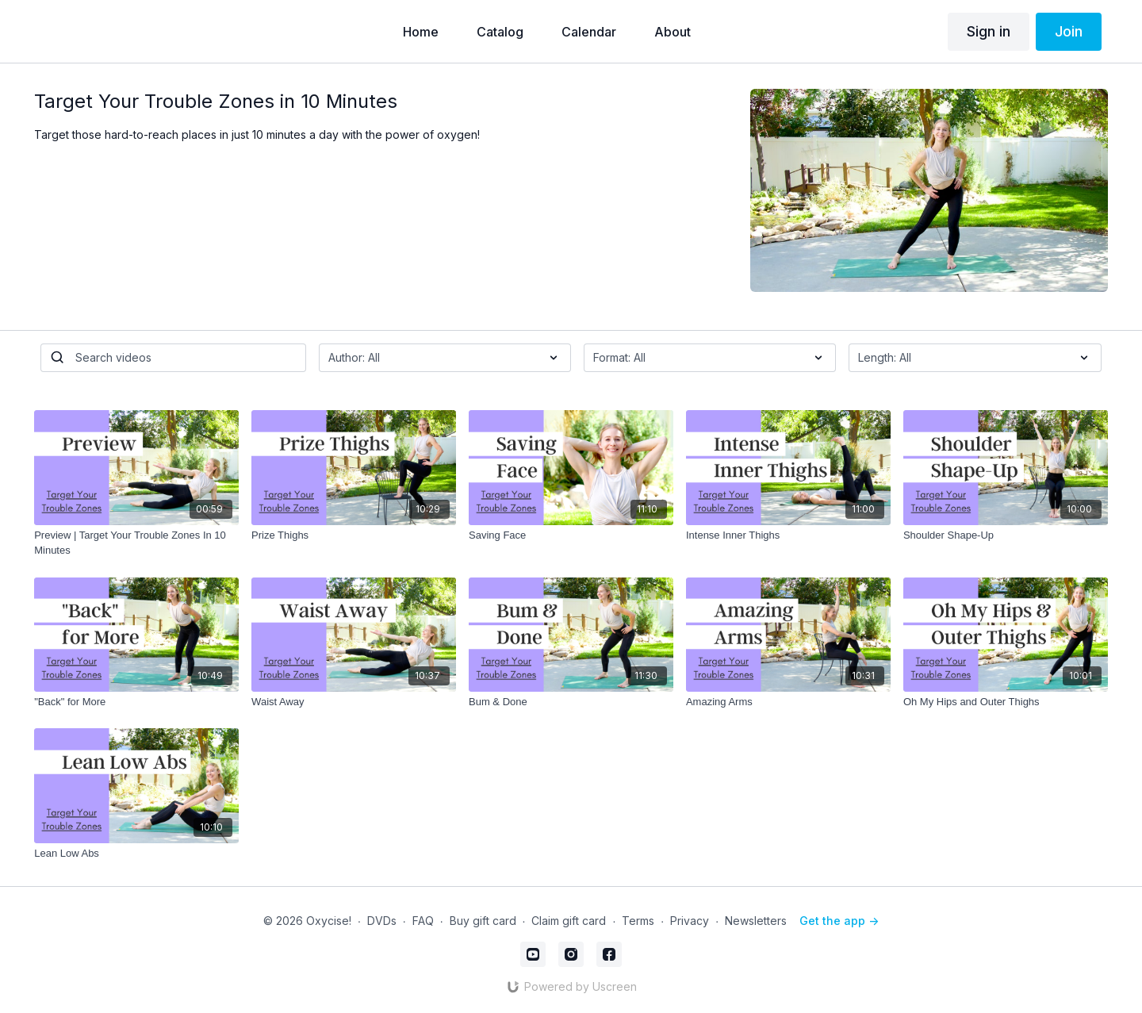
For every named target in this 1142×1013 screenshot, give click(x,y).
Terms (638, 920)
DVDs (382, 920)
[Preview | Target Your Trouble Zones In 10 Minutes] (136, 543)
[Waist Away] (353, 702)
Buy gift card (483, 920)
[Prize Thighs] (353, 535)
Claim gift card (568, 920)
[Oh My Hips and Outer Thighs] (1005, 702)
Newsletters (756, 920)
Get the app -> (839, 920)
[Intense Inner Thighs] (788, 535)
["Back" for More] (136, 702)
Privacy (689, 920)
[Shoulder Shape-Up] (1005, 535)
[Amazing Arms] (788, 702)
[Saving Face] (571, 535)
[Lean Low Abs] (136, 853)
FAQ (423, 920)
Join (1069, 31)
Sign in (988, 31)
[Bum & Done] (571, 702)
